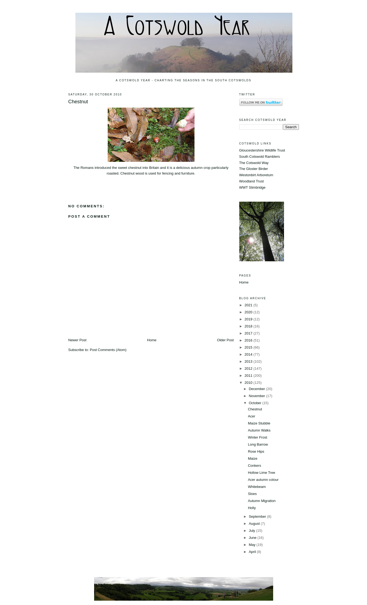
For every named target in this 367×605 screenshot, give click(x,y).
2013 (249, 361)
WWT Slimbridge (252, 187)
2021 (249, 305)
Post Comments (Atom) (108, 350)
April (253, 552)
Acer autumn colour (263, 480)
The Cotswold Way (254, 163)
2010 (249, 383)
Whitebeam (257, 487)
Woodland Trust (251, 181)
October (255, 403)
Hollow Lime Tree (261, 473)
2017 (249, 333)
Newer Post (77, 340)
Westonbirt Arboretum (256, 175)
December (257, 389)
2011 (249, 376)
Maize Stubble (259, 423)
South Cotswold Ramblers (259, 157)
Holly (252, 508)
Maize (252, 458)
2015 (249, 347)
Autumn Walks (259, 430)
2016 (249, 340)
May (252, 545)
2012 (249, 368)
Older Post (225, 340)
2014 (249, 354)
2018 (249, 326)
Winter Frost (257, 437)
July (252, 531)
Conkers (254, 466)
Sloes (252, 494)
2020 (249, 312)
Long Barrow (258, 444)
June (253, 538)
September (258, 516)
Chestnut (78, 101)
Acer (251, 416)
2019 (249, 319)
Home (152, 340)
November (257, 396)
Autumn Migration (262, 501)
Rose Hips (256, 451)
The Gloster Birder (253, 169)
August (255, 524)
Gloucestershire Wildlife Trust (262, 150)
